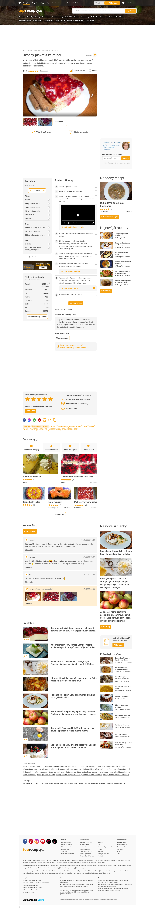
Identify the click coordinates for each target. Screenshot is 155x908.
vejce (25, 783)
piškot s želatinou (29, 775)
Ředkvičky (94, 17)
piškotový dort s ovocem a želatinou (36, 769)
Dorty (73, 868)
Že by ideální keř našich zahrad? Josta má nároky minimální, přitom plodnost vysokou (113, 889)
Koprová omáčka (28, 873)
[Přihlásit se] (131, 3)
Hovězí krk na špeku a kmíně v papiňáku (123, 282)
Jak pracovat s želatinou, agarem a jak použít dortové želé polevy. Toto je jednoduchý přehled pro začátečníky (73, 631)
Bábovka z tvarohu (122, 697)
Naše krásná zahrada (67, 854)
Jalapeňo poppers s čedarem (122, 235)
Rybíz (75, 430)
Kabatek (32, 540)
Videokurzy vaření (66, 847)
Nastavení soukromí (86, 842)
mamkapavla (53, 508)
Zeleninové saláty (53, 868)
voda (65, 783)
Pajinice (117, 662)
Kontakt (100, 856)
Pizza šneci (76, 873)
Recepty (29, 50)
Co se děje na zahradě (35, 862)
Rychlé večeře (48, 20)
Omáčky (21, 17)
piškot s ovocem (48, 775)
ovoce (122, 783)
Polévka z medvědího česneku (32, 890)
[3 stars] (39, 399)
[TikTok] (54, 841)
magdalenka (104, 211)
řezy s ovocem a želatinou (46, 772)
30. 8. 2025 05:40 (88, 540)
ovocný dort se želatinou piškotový (116, 775)
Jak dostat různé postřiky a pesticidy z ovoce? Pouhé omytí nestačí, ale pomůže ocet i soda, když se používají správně (73, 714)
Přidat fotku (59, 122)
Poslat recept (49, 420)
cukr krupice (32, 783)
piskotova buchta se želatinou (77, 769)
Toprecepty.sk (121, 842)
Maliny (26, 430)
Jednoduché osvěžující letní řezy (77, 476)
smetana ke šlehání (75, 783)
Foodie (100, 849)
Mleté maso (45, 865)
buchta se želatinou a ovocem (103, 772)
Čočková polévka (114, 871)
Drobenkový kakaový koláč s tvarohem (122, 659)
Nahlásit (100, 851)
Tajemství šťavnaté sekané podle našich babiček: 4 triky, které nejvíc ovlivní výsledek (113, 881)
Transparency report (104, 854)
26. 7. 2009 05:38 (88, 589)
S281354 (26, 508)
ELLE (118, 851)
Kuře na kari (124, 871)
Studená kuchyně (65, 868)
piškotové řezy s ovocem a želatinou (111, 766)
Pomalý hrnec (76, 865)
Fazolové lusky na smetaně (54, 871)
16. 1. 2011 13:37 (88, 557)
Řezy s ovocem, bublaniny (49, 50)
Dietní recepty (32, 868)
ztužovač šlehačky (91, 783)
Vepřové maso (54, 865)
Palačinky (37, 873)
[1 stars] (27, 399)
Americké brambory (117, 860)
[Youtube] (42, 841)
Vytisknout (44, 420)
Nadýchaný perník (104, 873)
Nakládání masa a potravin (61, 860)
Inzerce (100, 842)
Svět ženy (64, 851)
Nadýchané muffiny (39, 871)
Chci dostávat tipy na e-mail (112, 154)
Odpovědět (29, 550)
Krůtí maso (37, 865)
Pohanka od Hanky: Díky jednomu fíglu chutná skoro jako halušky (73, 696)
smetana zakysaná (105, 783)
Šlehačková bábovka (80, 862)
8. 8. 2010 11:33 (88, 574)
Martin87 (118, 690)
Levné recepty (89, 20)
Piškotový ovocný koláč (85, 502)
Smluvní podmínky (85, 854)
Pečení (52, 426)
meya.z (88, 55)
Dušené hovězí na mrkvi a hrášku (123, 263)
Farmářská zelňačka (122, 715)
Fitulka (117, 709)
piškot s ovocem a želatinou (33, 766)
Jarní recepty (85, 17)
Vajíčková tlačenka (122, 725)
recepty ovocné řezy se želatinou (68, 775)
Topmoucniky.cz (122, 845)
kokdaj (117, 736)
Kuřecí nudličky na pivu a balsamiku (123, 744)
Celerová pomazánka (65, 873)
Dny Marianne (92, 862)
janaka (63, 482)
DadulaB (77, 508)
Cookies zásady (85, 849)
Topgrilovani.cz (121, 847)
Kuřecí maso (46, 17)
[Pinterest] (31, 841)
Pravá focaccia (68, 862)
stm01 (117, 681)
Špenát (76, 17)
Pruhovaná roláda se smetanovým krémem (123, 244)
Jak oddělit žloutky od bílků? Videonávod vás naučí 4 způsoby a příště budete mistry (72, 729)
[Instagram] (36, 841)
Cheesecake (104, 871)
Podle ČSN (68, 17)
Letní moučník (55, 502)
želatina (117, 783)
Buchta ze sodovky (32, 476)
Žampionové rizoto (28, 892)
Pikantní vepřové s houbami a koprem (122, 678)
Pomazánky (35, 860)
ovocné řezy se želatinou (81, 772)
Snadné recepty (67, 430)
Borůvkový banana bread (122, 253)
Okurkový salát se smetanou (121, 706)
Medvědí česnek (112, 17)
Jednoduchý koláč (31, 502)
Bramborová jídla (65, 865)
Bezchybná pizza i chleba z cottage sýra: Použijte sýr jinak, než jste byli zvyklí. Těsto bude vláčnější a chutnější (71, 664)
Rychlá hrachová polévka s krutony (121, 668)
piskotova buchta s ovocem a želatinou (59, 766)
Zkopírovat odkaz (54, 420)
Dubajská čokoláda (76, 860)
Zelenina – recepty (46, 860)
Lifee (118, 854)
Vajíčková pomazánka (49, 862)
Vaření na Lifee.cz (66, 845)
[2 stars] (33, 399)
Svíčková (60, 862)
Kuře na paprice (53, 873)
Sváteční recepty (57, 17)
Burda (25, 482)
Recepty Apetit (65, 849)
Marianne (120, 849)
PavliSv (117, 699)
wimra (117, 672)
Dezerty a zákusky (88, 860)
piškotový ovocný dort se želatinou (102, 769)
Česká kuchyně (60, 20)
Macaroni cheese (93, 871)
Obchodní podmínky (86, 851)
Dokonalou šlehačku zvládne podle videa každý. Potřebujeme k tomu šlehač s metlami (73, 746)
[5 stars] (50, 399)
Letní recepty (34, 430)
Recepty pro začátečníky (75, 20)
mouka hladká (42, 783)
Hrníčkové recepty (25, 20)
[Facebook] (25, 841)
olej (61, 783)
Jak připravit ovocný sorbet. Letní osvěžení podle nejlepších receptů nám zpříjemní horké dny (73, 647)
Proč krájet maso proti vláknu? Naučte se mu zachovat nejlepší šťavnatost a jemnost (115, 885)
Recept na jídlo (66, 842)
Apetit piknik (101, 862)
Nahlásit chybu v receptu (37, 257)
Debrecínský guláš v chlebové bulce (122, 272)
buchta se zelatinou (64, 772)
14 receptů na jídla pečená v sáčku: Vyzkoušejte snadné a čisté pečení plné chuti (74, 679)
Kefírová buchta (121, 734)
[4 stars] (45, 399)
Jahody (102, 17)
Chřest (121, 17)
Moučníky (30, 17)
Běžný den (43, 430)
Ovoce (85, 426)
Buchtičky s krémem (70, 871)
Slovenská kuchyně (75, 426)
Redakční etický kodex (87, 856)
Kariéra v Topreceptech (105, 847)
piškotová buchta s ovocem (91, 775)
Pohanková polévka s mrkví (122, 687)
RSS (99, 845)
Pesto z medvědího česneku (89, 873)
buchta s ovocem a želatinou (86, 766)
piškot (39, 775)
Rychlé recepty (37, 20)
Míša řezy (44, 873)
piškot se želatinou (58, 769)
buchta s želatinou (122, 772)
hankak (32, 557)
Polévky (37, 17)
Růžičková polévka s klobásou (112, 204)
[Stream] (48, 841)
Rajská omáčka (82, 871)
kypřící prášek (54, 783)
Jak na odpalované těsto (102, 860)
